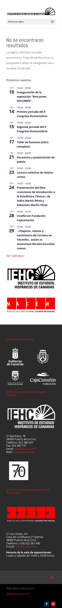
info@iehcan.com (25, 449)
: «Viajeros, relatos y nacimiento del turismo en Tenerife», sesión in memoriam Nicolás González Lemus (36, 239)
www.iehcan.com (23, 452)
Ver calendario (15, 256)
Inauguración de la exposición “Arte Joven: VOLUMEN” (32, 96)
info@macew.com (26, 546)
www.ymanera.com (18, 594)
